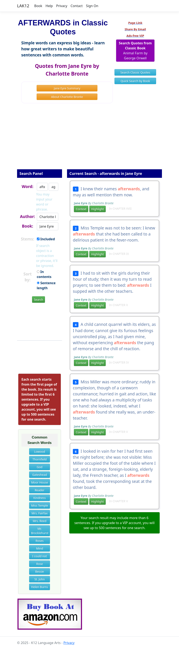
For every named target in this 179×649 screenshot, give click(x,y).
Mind (39, 548)
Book (38, 6)
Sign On (92, 6)
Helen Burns (39, 587)
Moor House (39, 482)
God (39, 467)
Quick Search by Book (135, 81)
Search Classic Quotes (135, 72)
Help (49, 6)
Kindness (39, 498)
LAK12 (23, 6)
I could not (39, 556)
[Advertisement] (89, 139)
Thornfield (39, 459)
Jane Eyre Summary (67, 88)
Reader (40, 490)
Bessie (39, 571)
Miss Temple (39, 505)
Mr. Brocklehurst (39, 531)
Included (46, 239)
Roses (40, 541)
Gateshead (39, 475)
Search (38, 299)
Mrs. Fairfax (39, 513)
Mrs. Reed (39, 521)
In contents (44, 274)
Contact (77, 6)
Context (81, 209)
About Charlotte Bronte (67, 97)
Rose (39, 564)
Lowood (39, 451)
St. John (39, 579)
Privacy (61, 6)
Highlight (97, 209)
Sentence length (46, 285)
